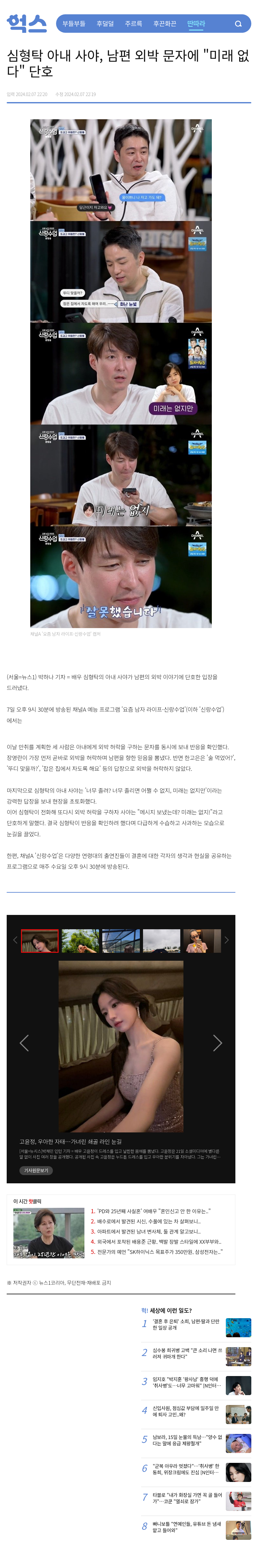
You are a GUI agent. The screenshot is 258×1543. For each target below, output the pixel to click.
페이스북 (206, 92)
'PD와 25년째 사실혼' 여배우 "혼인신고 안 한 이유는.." (151, 1211)
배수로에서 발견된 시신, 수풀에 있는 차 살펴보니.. (146, 1221)
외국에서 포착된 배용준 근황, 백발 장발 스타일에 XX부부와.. (156, 1241)
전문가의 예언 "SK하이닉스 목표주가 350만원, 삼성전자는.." (157, 1252)
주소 (246, 92)
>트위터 (219, 92)
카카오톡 (233, 92)
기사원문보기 (36, 1170)
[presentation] (15, 940)
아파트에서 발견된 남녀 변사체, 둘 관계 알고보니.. (146, 1231)
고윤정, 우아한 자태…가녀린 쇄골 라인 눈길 (70, 1141)
